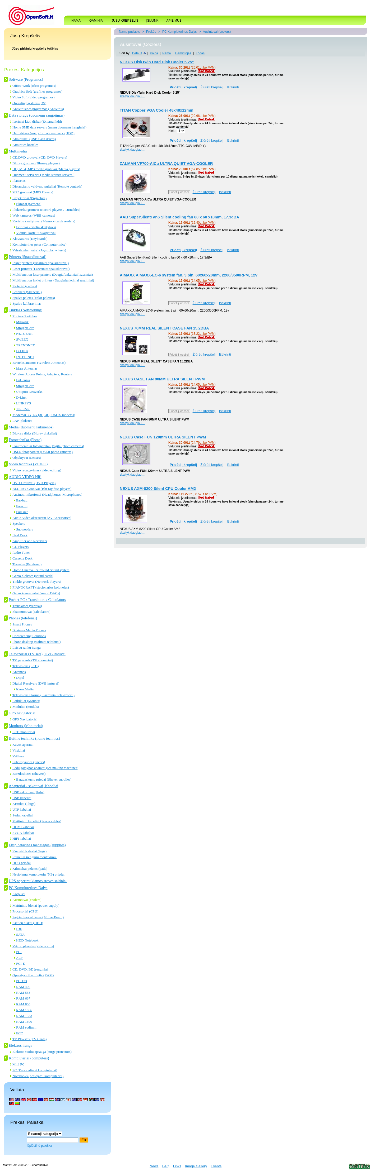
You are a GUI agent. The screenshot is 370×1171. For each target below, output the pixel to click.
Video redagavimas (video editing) (36, 470)
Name (166, 53)
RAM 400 (23, 987)
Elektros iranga (20, 1045)
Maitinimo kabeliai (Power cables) (36, 821)
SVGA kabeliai (23, 833)
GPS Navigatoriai (24, 719)
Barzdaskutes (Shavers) (28, 774)
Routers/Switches (24, 316)
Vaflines (18, 756)
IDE (19, 929)
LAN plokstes (22, 421)
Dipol (20, 678)
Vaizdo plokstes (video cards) (33, 946)
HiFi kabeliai (21, 838)
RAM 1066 (24, 1010)
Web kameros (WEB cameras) (33, 215)
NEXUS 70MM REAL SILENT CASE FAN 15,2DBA (164, 328)
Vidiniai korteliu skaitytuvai (36, 233)
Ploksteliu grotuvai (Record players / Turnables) (46, 210)
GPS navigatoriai (22, 713)
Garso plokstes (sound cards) (32, 576)
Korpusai (18, 894)
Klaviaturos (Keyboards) (29, 239)
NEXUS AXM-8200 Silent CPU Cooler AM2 (158, 488)
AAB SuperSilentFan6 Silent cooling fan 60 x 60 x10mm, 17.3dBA (179, 217)
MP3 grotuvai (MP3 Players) (32, 192)
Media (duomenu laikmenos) (31, 427)
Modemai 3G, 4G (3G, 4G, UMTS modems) (43, 415)
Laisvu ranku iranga (26, 647)
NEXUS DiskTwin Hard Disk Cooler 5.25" (157, 62)
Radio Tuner (21, 553)
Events (216, 1166)
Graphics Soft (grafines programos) (37, 91)
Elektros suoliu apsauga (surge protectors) (42, 1052)
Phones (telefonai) (23, 618)
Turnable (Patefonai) (26, 564)
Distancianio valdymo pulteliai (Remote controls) (47, 186)
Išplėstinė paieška (39, 1146)
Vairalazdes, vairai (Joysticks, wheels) (39, 250)
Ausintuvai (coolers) (26, 900)
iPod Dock (19, 535)
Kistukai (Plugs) (23, 804)
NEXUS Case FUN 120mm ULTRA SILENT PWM (163, 437)
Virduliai (18, 750)
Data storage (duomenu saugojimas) (36, 115)
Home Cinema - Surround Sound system (41, 570)
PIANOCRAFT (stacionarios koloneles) (40, 587)
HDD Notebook (27, 940)
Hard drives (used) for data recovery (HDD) (43, 133)
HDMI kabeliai (23, 827)
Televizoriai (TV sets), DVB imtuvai (37, 654)
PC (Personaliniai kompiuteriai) (34, 1070)
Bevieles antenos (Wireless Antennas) (39, 363)
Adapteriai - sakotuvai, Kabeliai (33, 786)
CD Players (20, 547)
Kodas (200, 53)
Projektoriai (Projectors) (29, 198)
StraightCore (25, 328)
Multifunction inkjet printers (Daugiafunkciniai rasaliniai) (53, 280)
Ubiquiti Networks (29, 392)
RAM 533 (23, 993)
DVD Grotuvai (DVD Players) (34, 483)
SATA (20, 934)
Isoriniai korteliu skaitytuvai (36, 227)
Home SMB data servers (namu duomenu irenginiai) (49, 127)
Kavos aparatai (23, 745)
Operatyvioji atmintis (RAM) (33, 975)
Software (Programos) (26, 79)
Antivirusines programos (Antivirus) (38, 109)
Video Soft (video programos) (33, 97)
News (154, 1166)
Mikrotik (22, 322)
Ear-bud (21, 500)
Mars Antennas (26, 368)
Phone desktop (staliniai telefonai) (36, 642)
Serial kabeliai (22, 815)
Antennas (19, 672)
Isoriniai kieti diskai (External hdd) (37, 121)
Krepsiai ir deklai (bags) (29, 851)
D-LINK (22, 351)
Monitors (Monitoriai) (26, 726)
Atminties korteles (25, 145)
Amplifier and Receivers (29, 541)
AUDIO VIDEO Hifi (25, 477)
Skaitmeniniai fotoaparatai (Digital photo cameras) (48, 446)
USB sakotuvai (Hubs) (28, 792)
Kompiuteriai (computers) (29, 1058)
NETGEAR (24, 334)
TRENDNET (25, 345)
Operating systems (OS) (29, 103)
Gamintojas (183, 53)
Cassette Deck (22, 558)
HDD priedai (21, 863)
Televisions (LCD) (25, 666)
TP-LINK (23, 409)
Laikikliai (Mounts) (26, 701)
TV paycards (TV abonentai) (32, 660)
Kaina (154, 53)
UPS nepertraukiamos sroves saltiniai (38, 881)
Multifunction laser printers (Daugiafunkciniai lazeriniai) (52, 274)
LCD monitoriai (23, 732)
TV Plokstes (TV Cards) (29, 1039)
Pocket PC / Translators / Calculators (37, 600)
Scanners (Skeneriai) (27, 292)
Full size (22, 512)
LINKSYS (23, 403)
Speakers (18, 523)
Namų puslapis (129, 32)
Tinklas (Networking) (25, 310)
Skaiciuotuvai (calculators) (31, 612)
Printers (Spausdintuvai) (27, 257)
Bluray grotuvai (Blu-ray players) (36, 163)
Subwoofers (24, 529)
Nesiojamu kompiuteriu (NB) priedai (38, 874)
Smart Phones (22, 624)
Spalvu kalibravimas (26, 303)
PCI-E (20, 964)
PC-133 (21, 981)
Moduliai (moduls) (25, 707)
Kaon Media (25, 689)
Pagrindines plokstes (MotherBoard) (38, 917)
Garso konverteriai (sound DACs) (36, 593)
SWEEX (22, 339)
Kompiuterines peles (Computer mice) (39, 244)
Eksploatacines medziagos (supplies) (37, 845)
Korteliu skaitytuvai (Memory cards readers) (43, 221)
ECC (19, 1033)
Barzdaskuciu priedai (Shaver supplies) (43, 779)
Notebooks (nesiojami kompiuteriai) (37, 1076)
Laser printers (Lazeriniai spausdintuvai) (41, 269)
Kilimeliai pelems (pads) (29, 869)
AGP (19, 958)
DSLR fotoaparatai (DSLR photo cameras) (42, 452)
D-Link (21, 397)
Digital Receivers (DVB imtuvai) (35, 683)
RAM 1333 (24, 1016)
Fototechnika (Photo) (25, 440)
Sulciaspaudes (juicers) (28, 762)
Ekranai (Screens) (28, 204)
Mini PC (18, 1064)
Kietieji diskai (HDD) (27, 923)
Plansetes (19, 181)
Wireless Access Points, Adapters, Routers (42, 374)
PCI (19, 952)
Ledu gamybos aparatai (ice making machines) (45, 768)
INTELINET (25, 357)
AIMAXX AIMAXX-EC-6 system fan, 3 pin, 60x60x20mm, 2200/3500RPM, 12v (188, 275)
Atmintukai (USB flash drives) (34, 139)
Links (177, 1166)
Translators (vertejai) (27, 606)
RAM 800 (23, 1004)
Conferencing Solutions (29, 636)
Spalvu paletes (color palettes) (33, 298)
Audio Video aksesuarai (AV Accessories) (41, 518)
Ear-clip (21, 506)
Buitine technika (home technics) (34, 738)
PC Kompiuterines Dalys (28, 888)
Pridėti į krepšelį (179, 192)
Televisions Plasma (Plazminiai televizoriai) (43, 695)
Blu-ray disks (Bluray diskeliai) (34, 433)
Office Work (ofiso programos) (34, 86)
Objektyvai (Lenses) (26, 458)
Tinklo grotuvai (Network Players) (36, 582)
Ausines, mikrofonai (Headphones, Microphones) (47, 494)
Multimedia (18, 151)
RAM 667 (23, 998)
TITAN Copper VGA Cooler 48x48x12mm (156, 110)
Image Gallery (196, 1166)
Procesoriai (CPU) (25, 911)
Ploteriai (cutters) (24, 286)
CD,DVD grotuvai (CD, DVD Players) (39, 157)
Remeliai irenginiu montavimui (34, 857)
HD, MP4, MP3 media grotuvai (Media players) (46, 169)
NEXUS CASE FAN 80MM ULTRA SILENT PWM (162, 379)
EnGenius (23, 380)
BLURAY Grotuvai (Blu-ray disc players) (41, 489)
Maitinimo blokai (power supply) (35, 905)
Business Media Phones (29, 630)
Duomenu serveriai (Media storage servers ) (43, 175)
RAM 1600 (24, 1022)
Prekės (151, 32)
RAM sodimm (26, 1027)
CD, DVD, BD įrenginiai (30, 969)
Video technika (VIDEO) (28, 464)
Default (137, 53)
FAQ (165, 1166)
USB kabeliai (21, 798)
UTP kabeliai (21, 809)
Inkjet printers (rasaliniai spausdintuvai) (40, 263)
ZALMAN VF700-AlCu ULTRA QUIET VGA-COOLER (166, 163)
